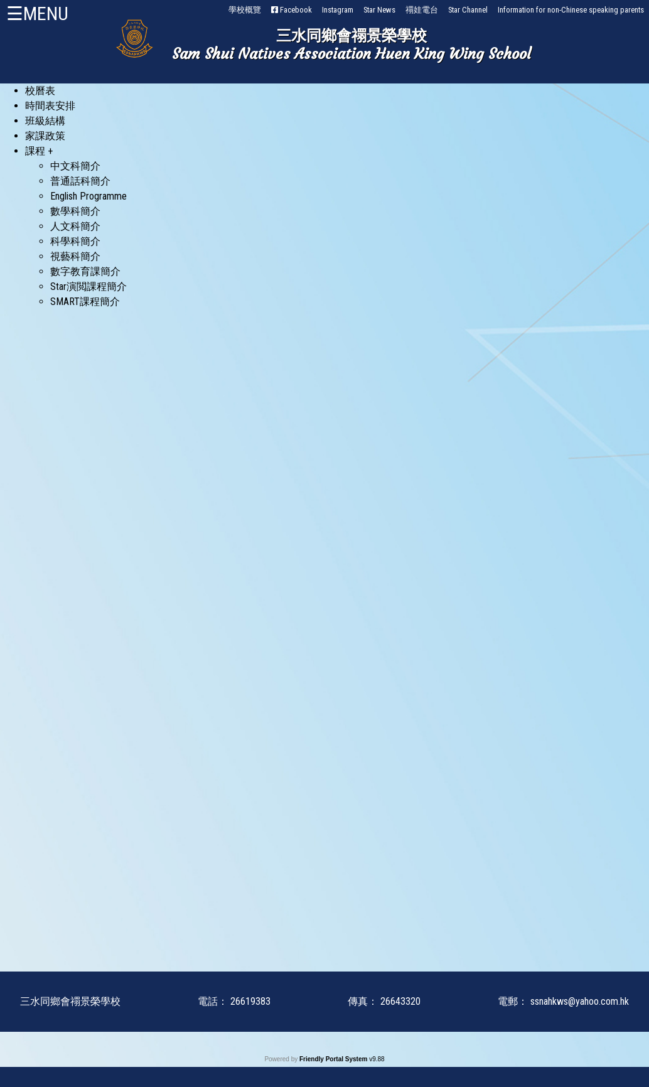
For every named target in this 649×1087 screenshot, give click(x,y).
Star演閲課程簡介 (88, 286)
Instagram (337, 9)
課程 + (39, 151)
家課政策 (45, 136)
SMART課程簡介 (85, 302)
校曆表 (40, 91)
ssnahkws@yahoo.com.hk (579, 1001)
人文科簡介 (75, 226)
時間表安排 (50, 106)
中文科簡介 (75, 166)
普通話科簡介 (80, 181)
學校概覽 (244, 9)
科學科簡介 (75, 241)
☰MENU (37, 13)
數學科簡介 (75, 211)
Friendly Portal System (334, 1059)
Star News (379, 9)
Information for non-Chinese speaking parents (571, 9)
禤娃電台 (421, 9)
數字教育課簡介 (85, 271)
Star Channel (468, 9)
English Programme (88, 196)
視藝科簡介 (75, 256)
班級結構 (45, 121)
